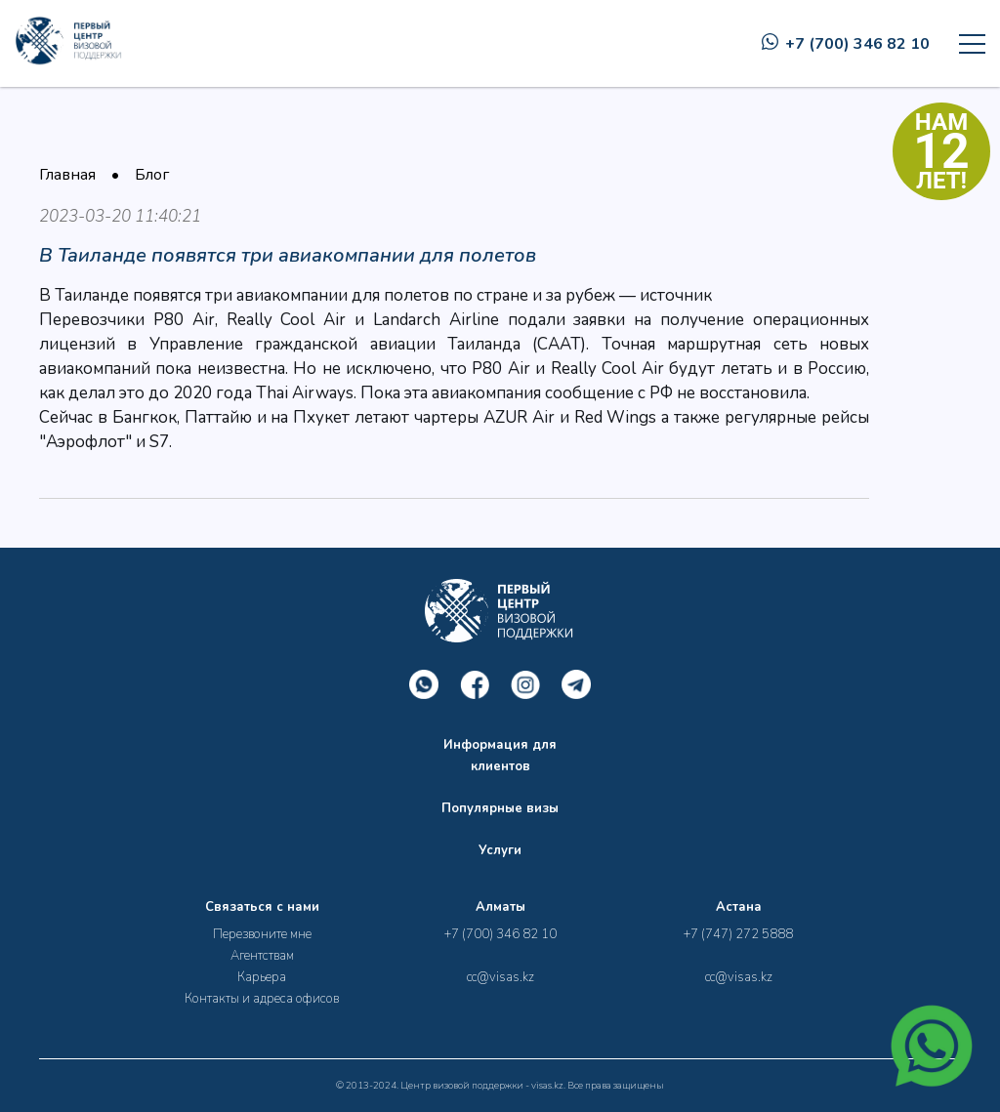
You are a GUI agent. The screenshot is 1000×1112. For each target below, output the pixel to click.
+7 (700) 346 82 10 (846, 44)
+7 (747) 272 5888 (738, 934)
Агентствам (262, 956)
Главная (67, 174)
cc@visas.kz (500, 977)
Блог (152, 174)
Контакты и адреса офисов (262, 999)
